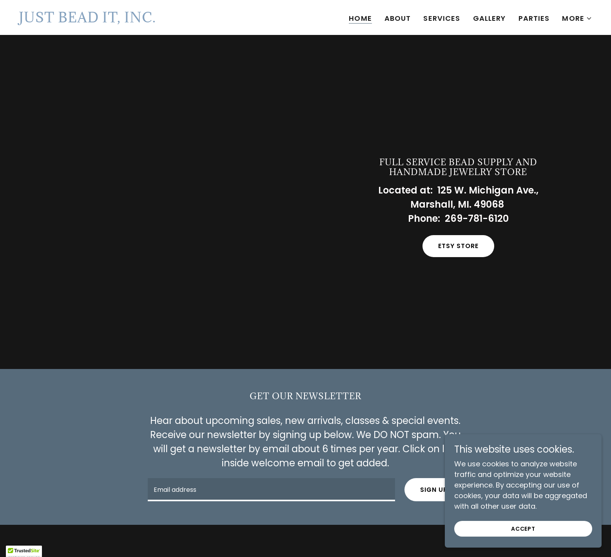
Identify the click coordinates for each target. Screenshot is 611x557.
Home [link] (360, 18)
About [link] (397, 18)
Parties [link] (534, 18)
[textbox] (271, 489)
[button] (577, 18)
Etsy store (458, 245)
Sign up (434, 489)
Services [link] (441, 18)
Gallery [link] (489, 18)
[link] (87, 20)
